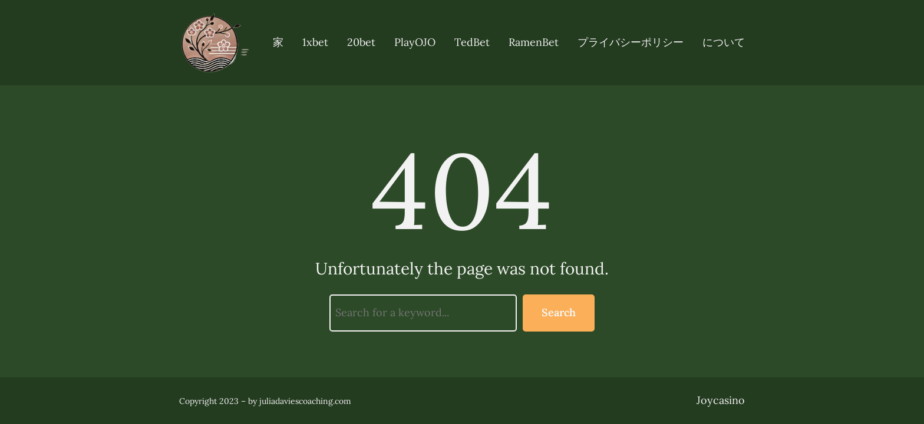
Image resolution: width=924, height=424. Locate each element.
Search (559, 312)
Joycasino (721, 400)
